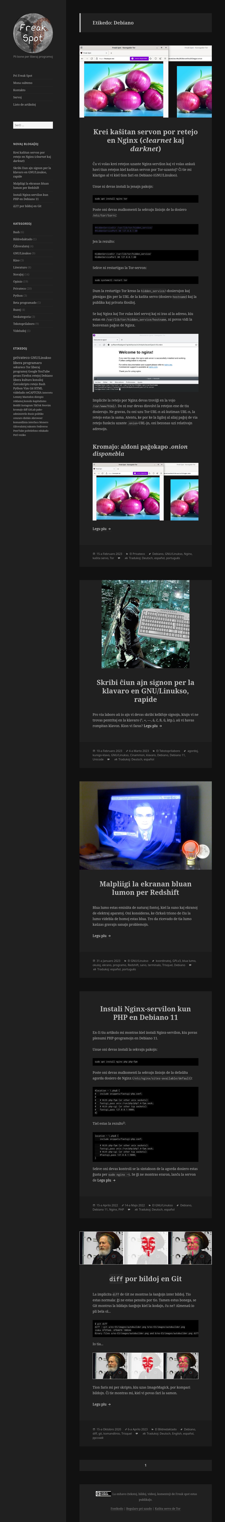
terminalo (154, 965)
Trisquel (167, 965)
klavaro (151, 755)
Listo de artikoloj (24, 104)
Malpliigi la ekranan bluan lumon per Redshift (145, 888)
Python (18, 296)
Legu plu (102, 528)
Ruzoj (17, 310)
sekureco (19, 367)
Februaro (109, 554)
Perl (15, 435)
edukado (43, 430)
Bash (16, 232)
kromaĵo (18, 409)
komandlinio (111, 1433)
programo (119, 965)
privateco (22, 357)
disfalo (27, 418)
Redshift (133, 965)
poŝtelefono (32, 430)
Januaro (108, 961)
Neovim (46, 405)
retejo (34, 384)
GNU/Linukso (22, 253)
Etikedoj (20, 348)
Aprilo (107, 1205)
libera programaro (27, 362)
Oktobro (108, 1429)
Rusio (31, 413)
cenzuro (18, 418)
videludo (19, 392)
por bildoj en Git (27, 206)
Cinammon (137, 755)
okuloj (97, 965)
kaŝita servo (100, 558)
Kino (16, 260)
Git (32, 388)
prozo (17, 376)
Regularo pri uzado (139, 1509)
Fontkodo (117, 1509)
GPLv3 (176, 961)
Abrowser (37, 418)
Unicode (98, 759)
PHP (121, 1209)
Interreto (47, 392)
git (100, 1433)
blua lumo (189, 961)
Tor (28, 367)
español (159, 558)
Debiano (47, 376)
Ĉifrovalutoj (21, 246)
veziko (22, 435)
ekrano (106, 965)
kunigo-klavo (101, 755)
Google (33, 371)
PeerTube (19, 430)
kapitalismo (39, 401)
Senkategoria (22, 317)
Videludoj (19, 331)
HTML (38, 388)
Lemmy (17, 397)
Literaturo (20, 267)
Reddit (17, 405)
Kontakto (19, 90)
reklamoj (18, 401)
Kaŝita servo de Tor (168, 1509)
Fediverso (42, 426)
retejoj (36, 376)
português (173, 558)
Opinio (17, 281)
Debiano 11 (177, 755)
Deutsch (147, 558)
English (177, 1433)
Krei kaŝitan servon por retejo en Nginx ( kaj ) (32, 157)
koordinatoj (163, 961)
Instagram (27, 405)
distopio (38, 397)
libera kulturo (23, 380)
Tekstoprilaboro (23, 324)
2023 (119, 554)
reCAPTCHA (34, 392)
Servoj (17, 97)
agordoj (193, 751)
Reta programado (24, 303)
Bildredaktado (22, 239)
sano (143, 965)
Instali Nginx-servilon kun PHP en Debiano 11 (145, 1013)
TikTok (38, 405)
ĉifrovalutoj (20, 426)
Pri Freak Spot (22, 76)
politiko (39, 413)
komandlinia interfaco (26, 422)
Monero (43, 422)
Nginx (188, 554)
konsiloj (38, 380)
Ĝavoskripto (21, 384)
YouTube (44, 371)
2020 (118, 1429)
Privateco (19, 288)
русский (98, 1438)
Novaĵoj (18, 274)
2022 (115, 1205)
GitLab (32, 409)
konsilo (28, 401)
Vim (27, 388)
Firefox (27, 376)
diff (25, 409)
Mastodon (28, 397)
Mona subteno (22, 83)
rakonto (32, 426)
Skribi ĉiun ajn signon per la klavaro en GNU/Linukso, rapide (32, 172)
